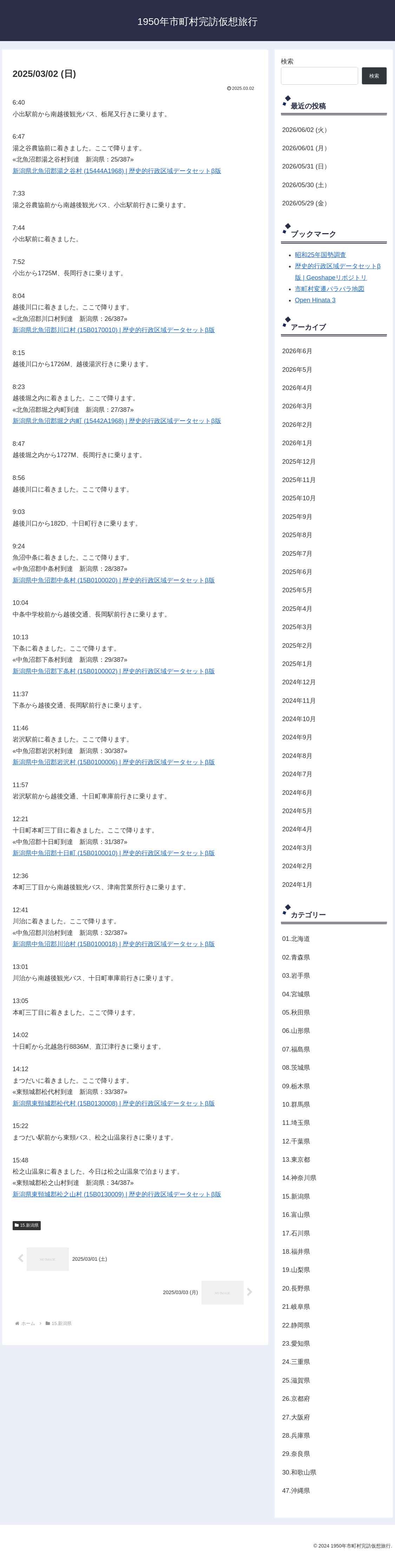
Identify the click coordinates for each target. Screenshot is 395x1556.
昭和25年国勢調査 (320, 254)
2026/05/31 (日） (306, 166)
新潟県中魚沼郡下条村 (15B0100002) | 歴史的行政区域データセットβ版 (114, 671)
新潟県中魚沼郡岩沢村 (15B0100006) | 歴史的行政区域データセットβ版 (114, 762)
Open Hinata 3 (315, 300)
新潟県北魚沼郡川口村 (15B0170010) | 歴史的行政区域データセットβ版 (114, 330)
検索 (287, 61)
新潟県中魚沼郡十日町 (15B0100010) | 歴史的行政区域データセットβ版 (114, 853)
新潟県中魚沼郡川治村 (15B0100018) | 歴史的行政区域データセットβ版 (114, 944)
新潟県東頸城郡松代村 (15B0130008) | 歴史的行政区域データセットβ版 (114, 1103)
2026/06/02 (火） (306, 129)
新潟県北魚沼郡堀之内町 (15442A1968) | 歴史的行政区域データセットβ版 (117, 420)
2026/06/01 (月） (306, 148)
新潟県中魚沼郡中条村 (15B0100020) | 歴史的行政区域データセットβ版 (114, 580)
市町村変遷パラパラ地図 (329, 288)
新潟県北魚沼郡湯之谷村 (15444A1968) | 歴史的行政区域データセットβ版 (117, 170)
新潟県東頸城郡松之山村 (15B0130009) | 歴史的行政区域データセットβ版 (117, 1194)
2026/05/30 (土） (306, 185)
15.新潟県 (27, 1225)
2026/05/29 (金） (306, 203)
